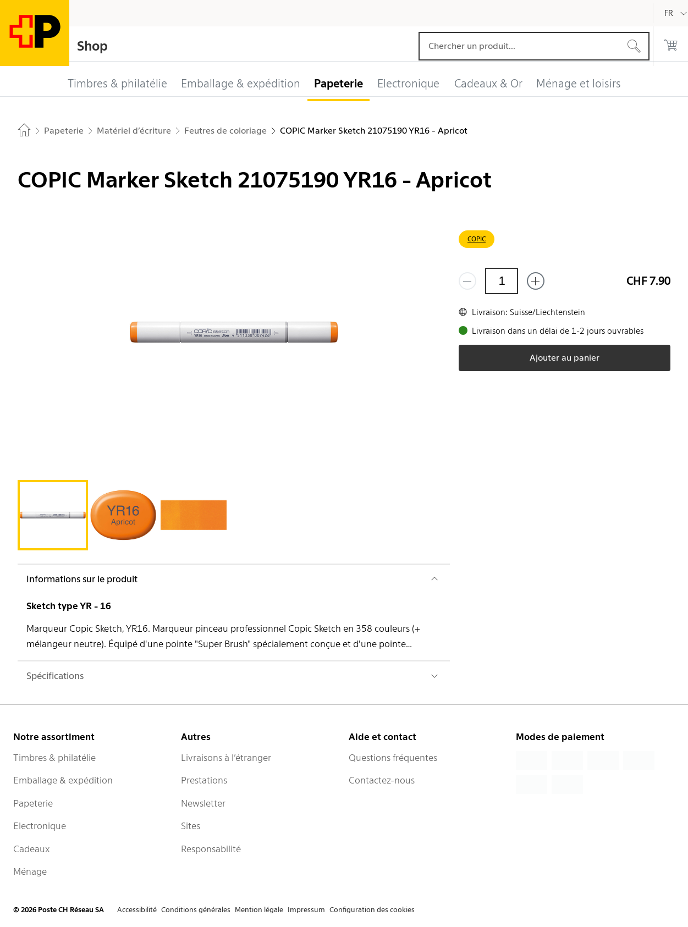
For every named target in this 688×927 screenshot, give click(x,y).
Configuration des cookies (372, 910)
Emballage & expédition (63, 780)
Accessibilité (137, 910)
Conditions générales (195, 910)
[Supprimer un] (467, 281)
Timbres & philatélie (54, 757)
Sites (190, 825)
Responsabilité (211, 848)
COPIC (476, 239)
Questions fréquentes (393, 757)
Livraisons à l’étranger (226, 757)
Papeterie (33, 803)
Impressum (306, 910)
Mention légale (259, 910)
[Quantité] (501, 281)
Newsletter (203, 803)
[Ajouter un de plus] (535, 281)
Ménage (30, 871)
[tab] (53, 515)
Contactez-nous (382, 780)
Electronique (39, 825)
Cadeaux (31, 848)
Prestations (204, 780)
